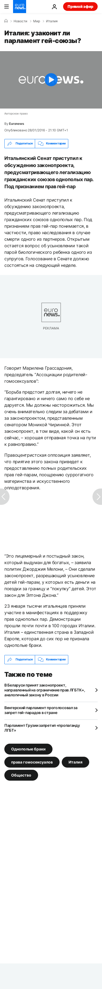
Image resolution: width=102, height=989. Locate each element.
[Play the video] (51, 80)
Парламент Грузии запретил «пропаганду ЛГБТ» (42, 728)
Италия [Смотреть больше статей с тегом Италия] (75, 761)
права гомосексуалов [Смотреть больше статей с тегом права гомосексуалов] (32, 761)
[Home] (6, 21)
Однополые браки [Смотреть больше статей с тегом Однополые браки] (28, 748)
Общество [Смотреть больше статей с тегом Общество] (21, 774)
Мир (36, 21)
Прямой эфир (80, 6)
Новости (20, 21)
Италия (52, 21)
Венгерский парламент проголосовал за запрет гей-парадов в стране (41, 710)
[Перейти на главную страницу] (19, 6)
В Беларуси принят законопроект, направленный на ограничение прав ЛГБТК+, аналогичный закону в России (44, 690)
